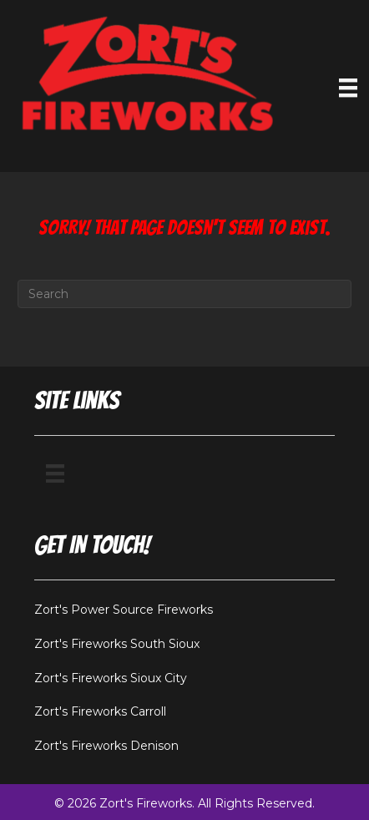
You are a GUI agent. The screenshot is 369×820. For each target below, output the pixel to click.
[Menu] (55, 473)
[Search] (184, 294)
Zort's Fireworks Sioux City (110, 678)
